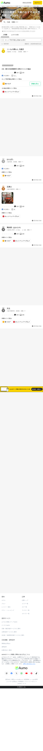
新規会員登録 (27, 3)
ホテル (3, 596)
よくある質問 (34, 675)
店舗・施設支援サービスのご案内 (11, 624)
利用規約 (20, 677)
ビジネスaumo (6, 621)
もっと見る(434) (21, 508)
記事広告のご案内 (7, 646)
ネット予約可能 (30, 405)
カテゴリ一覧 (25, 609)
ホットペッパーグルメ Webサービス (19, 584)
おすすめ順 (15, 35)
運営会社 (7, 675)
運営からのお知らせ (17, 675)
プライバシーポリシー (31, 677)
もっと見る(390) (21, 540)
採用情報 (26, 675)
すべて (12, 405)
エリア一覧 (25, 599)
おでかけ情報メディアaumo (9, 617)
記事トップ (25, 596)
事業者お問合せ (6, 639)
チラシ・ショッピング (8, 606)
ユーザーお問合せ (12, 677)
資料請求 (4, 642)
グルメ (3, 599)
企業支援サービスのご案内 (9, 627)
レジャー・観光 (6, 602)
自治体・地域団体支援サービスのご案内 (13, 631)
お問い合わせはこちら (29, 659)
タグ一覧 (24, 602)
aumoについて (22, 679)
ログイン (38, 3)
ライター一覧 (25, 606)
